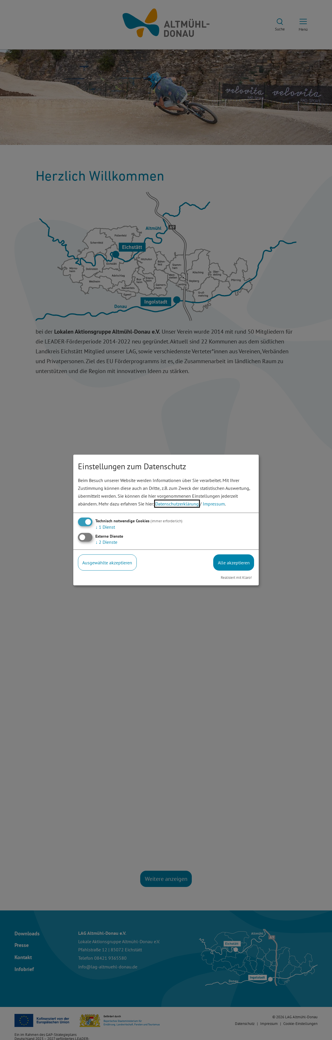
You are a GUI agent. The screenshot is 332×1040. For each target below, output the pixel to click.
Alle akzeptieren (234, 562)
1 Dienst (105, 527)
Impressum (214, 504)
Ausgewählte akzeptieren (107, 562)
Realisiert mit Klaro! (236, 577)
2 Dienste (106, 542)
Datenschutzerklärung (177, 504)
